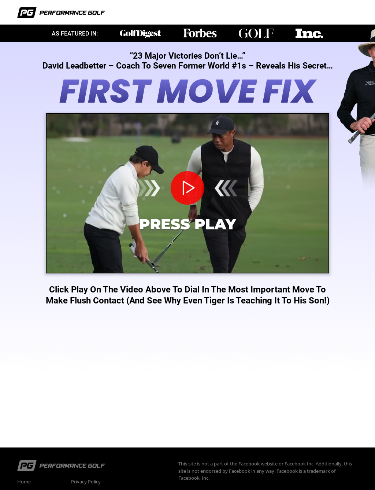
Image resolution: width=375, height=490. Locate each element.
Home (24, 481)
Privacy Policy (86, 481)
